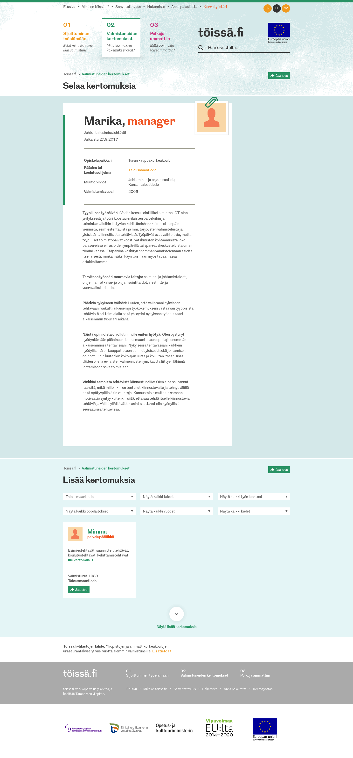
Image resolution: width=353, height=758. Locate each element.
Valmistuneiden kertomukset (106, 74)
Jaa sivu (282, 76)
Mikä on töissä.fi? (95, 7)
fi (276, 8)
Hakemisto (156, 7)
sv (286, 8)
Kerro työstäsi (215, 7)
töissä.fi (221, 33)
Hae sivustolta (203, 48)
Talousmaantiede (142, 170)
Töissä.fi (69, 74)
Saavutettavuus (128, 7)
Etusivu (69, 7)
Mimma (97, 532)
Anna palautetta (184, 7)
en (267, 8)
